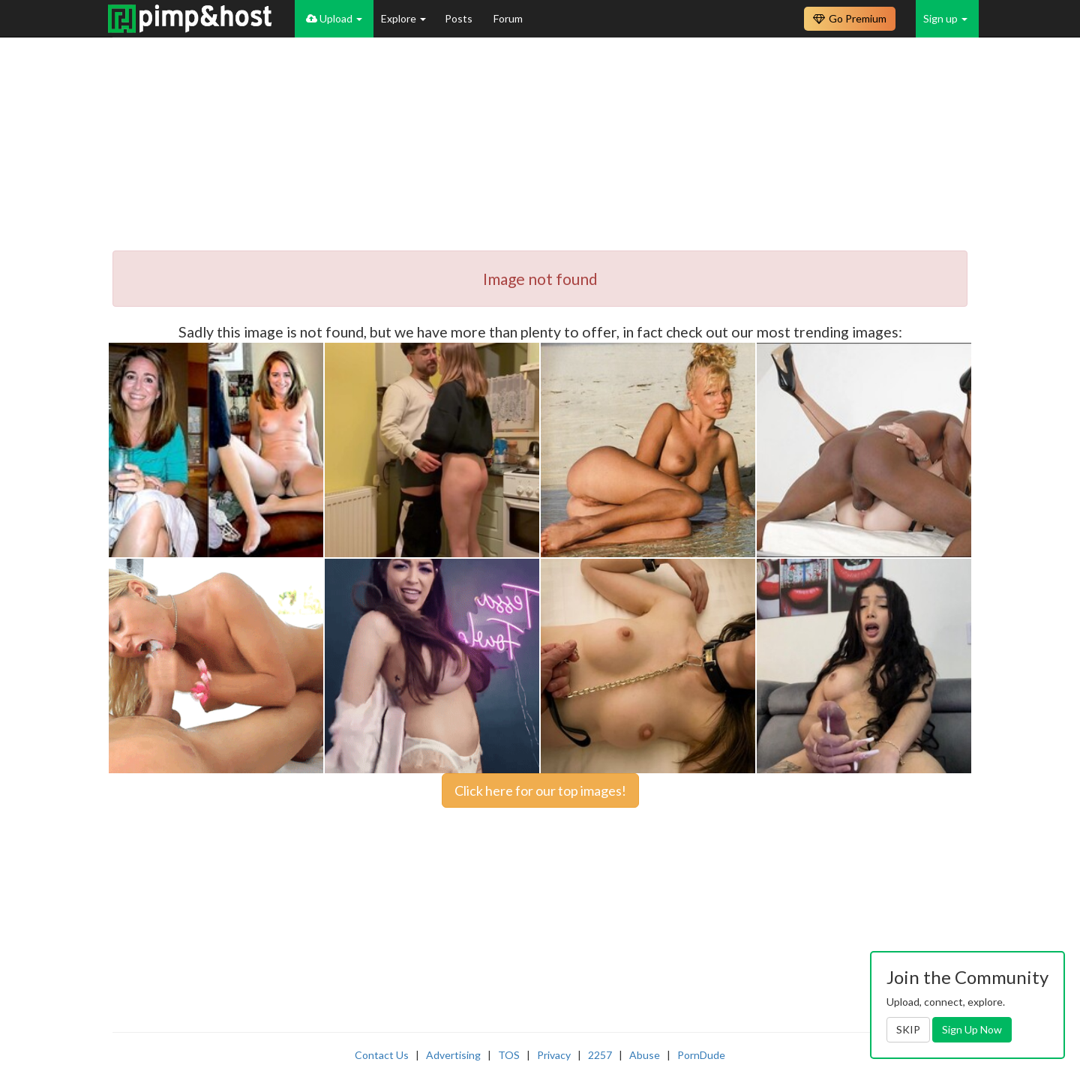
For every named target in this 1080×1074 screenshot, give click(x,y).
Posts (460, 18)
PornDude (701, 1054)
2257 (600, 1054)
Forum (508, 18)
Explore (403, 18)
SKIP (908, 1029)
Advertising (453, 1054)
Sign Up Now (972, 1029)
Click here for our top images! (540, 790)
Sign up (945, 18)
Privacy (554, 1054)
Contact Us (382, 1054)
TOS (509, 1054)
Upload (334, 18)
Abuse (644, 1054)
